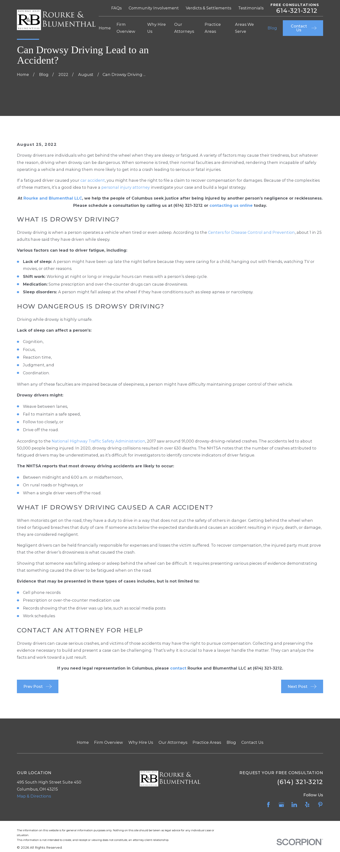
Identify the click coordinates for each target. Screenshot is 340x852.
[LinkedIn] (294, 804)
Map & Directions (34, 796)
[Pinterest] (320, 804)
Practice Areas (207, 742)
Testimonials (251, 8)
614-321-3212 (297, 10)
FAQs (116, 8)
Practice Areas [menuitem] (213, 28)
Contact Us (252, 742)
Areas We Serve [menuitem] (244, 28)
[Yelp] (307, 804)
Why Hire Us (140, 742)
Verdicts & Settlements (208, 8)
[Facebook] (268, 804)
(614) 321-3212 (188, 205)
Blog (231, 742)
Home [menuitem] (105, 28)
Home (83, 742)
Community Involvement (154, 8)
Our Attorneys (173, 742)
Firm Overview (108, 742)
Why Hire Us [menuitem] (156, 28)
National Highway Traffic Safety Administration (98, 441)
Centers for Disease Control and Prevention (251, 232)
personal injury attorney (125, 187)
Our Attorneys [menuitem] (184, 28)
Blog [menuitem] (272, 28)
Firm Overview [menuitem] (126, 28)
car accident (92, 180)
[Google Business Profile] (281, 804)
